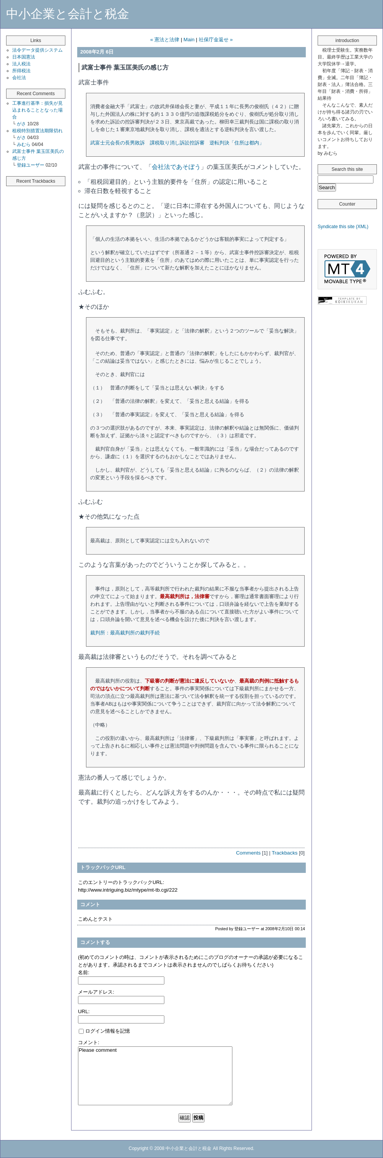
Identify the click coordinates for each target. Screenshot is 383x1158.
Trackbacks (285, 853)
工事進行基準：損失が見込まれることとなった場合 (37, 110)
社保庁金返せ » (216, 39)
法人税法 (21, 63)
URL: (83, 1011)
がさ (22, 124)
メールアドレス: (96, 992)
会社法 (19, 77)
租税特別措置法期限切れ (37, 130)
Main (189, 39)
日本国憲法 (23, 57)
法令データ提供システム (37, 50)
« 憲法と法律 (164, 39)
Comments (248, 853)
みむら (24, 144)
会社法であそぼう (176, 167)
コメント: (88, 1042)
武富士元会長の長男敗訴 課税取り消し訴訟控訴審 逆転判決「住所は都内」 (177, 143)
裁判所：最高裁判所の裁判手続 (125, 633)
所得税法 (21, 70)
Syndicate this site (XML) (343, 226)
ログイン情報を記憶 (104, 1031)
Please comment (155, 1075)
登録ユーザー (31, 165)
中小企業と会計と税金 (67, 14)
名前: (83, 972)
